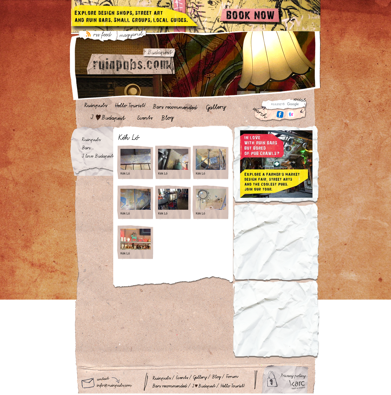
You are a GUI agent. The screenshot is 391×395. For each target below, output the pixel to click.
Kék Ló (125, 173)
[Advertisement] (276, 245)
